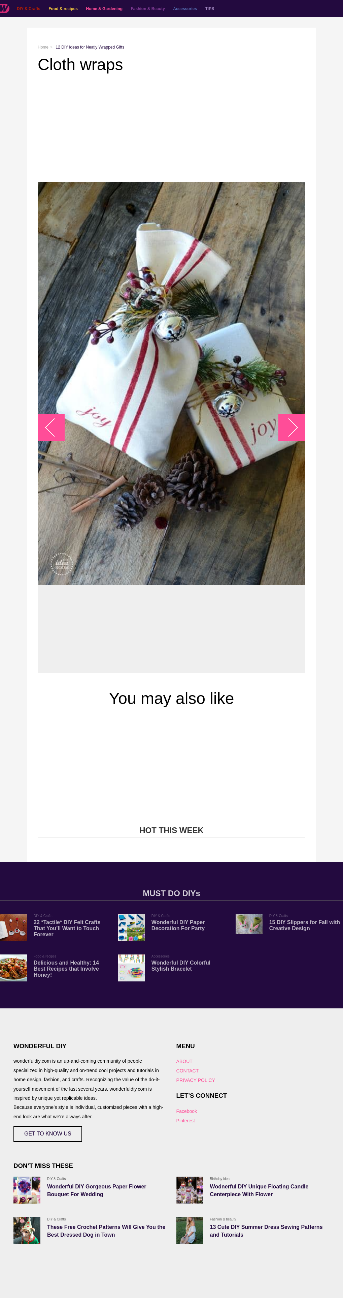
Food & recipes (63, 8)
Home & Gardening (104, 8)
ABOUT (184, 1061)
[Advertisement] (171, 128)
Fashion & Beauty (148, 8)
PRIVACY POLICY (195, 1080)
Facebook (186, 1111)
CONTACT (187, 1070)
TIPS (209, 8)
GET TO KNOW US (47, 1134)
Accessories (185, 8)
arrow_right (288, 427)
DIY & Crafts (28, 8)
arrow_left (54, 427)
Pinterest (185, 1120)
